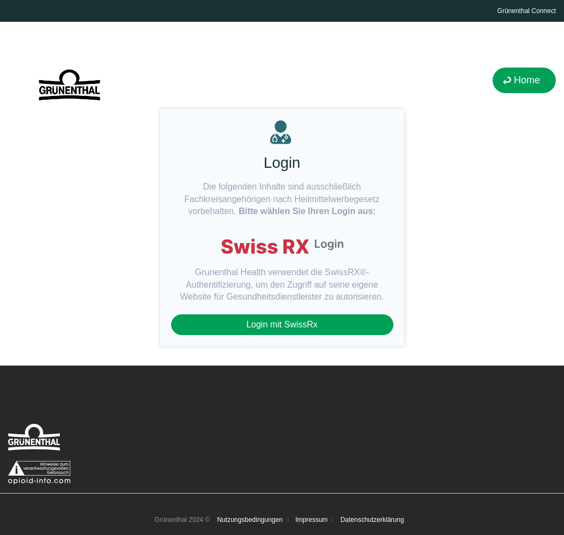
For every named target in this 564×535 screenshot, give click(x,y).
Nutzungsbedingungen (250, 520)
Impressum (311, 520)
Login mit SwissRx (282, 324)
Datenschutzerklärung (372, 520)
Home (527, 80)
